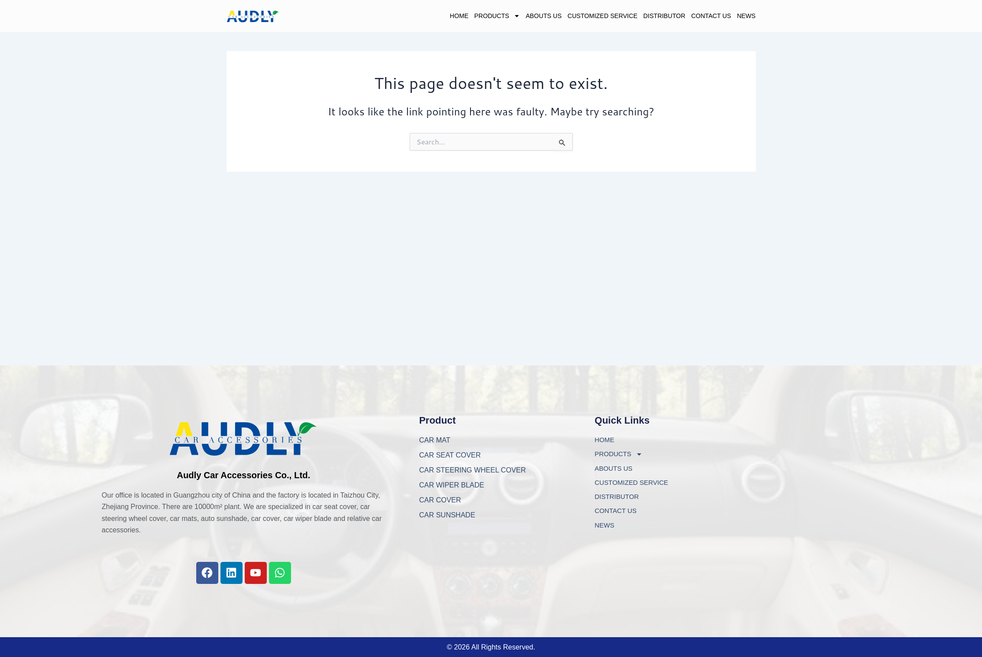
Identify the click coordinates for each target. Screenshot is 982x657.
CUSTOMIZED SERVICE (572, 17)
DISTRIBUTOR (646, 17)
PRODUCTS (447, 17)
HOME (402, 17)
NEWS (744, 17)
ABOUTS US (501, 17)
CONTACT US (703, 17)
